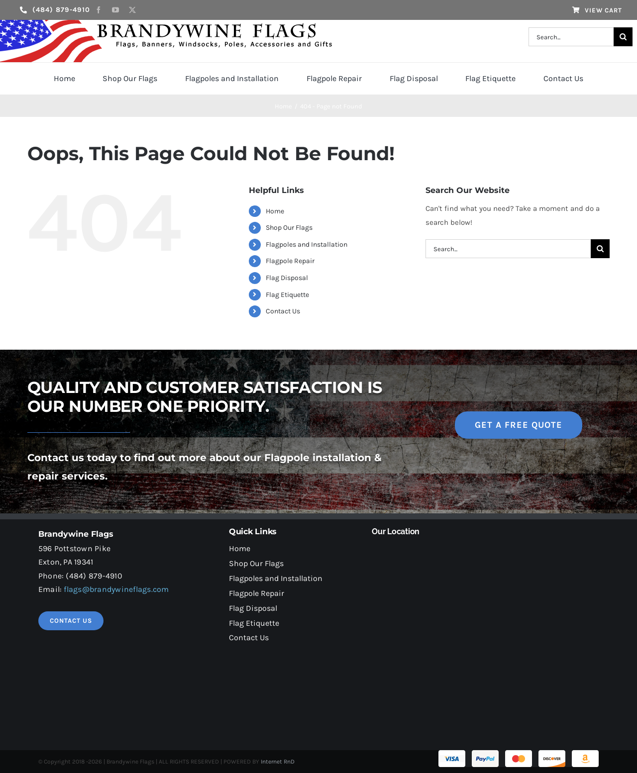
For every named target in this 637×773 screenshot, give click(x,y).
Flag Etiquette (287, 294)
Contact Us (283, 311)
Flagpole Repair (290, 261)
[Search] (623, 36)
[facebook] (98, 9)
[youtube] (115, 9)
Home (275, 211)
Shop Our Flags (289, 227)
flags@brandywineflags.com (116, 589)
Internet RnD (278, 761)
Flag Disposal (287, 278)
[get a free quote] (518, 425)
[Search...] (571, 36)
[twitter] (132, 9)
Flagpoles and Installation (306, 244)
